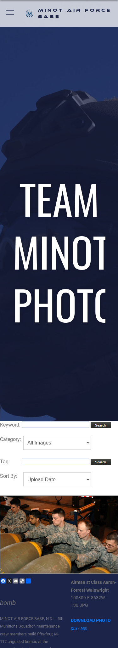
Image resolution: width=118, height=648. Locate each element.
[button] (10, 13)
